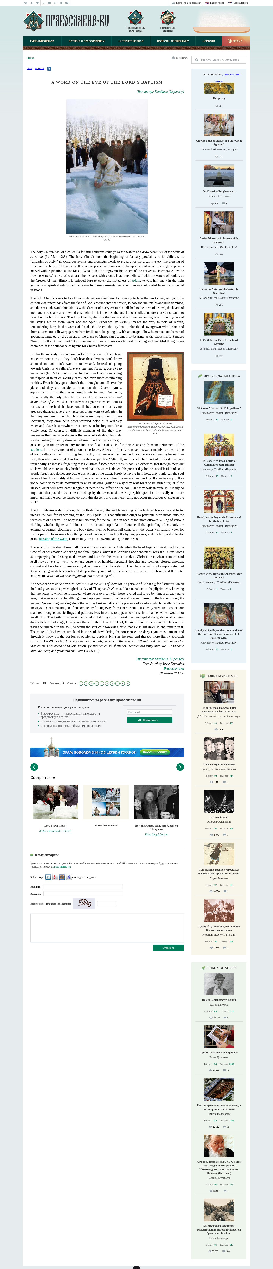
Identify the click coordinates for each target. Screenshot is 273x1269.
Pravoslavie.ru (174, 668)
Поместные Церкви (167, 29)
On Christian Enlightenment (219, 191)
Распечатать (182, 57)
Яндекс (55, 877)
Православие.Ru (61, 866)
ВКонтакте (48, 877)
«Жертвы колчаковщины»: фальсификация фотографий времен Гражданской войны (219, 1229)
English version (217, 3)
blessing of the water (53, 539)
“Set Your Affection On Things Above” (219, 408)
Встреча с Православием (87, 41)
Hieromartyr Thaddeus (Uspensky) (160, 92)
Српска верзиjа (241, 3)
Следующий (180, 767)
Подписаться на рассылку (188, 3)
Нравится (39, 68)
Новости (208, 41)
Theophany (213, 74)
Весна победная (219, 817)
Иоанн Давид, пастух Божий (219, 1000)
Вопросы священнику (173, 41)
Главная (30, 57)
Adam (136, 280)
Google (69, 877)
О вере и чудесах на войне (219, 764)
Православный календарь (135, 22)
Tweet (29, 68)
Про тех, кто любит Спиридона (219, 1052)
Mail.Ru (62, 877)
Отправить (168, 947)
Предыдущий (34, 767)
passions (36, 449)
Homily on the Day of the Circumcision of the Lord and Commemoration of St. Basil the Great (218, 634)
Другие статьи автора (222, 376)
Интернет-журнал (130, 41)
